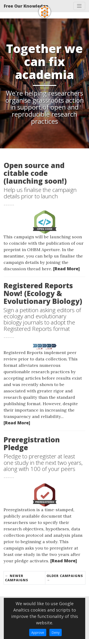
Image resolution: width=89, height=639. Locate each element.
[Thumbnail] (44, 221)
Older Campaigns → (65, 577)
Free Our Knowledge (26, 6)
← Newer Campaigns (16, 577)
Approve (37, 632)
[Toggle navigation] (79, 6)
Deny (56, 632)
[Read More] (66, 268)
